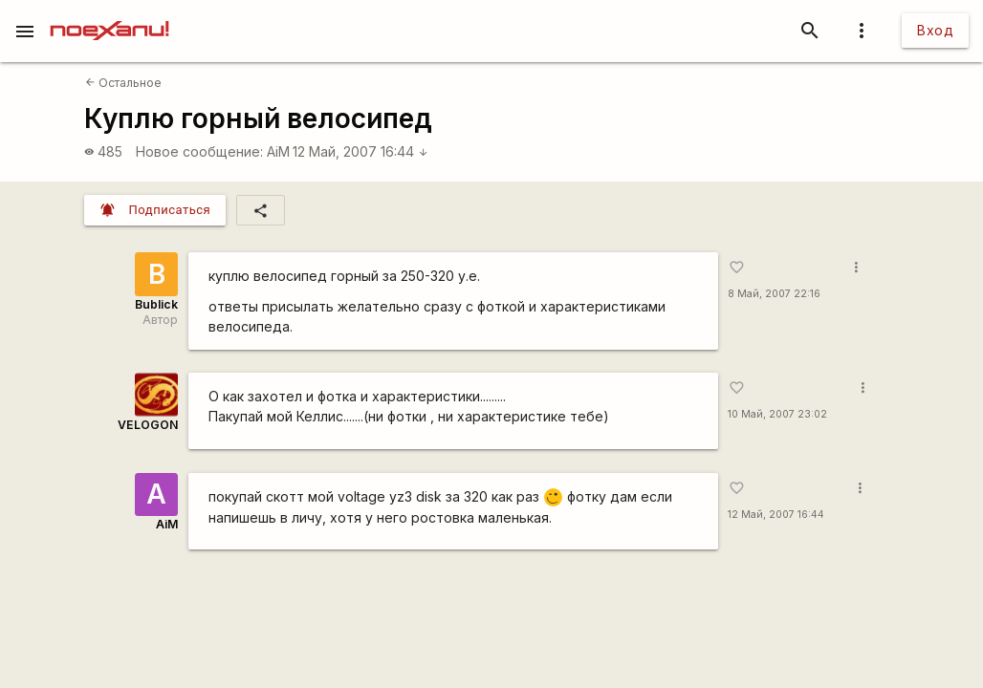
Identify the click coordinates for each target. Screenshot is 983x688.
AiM (278, 151)
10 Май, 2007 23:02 (777, 414)
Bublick (156, 304)
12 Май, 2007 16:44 (360, 151)
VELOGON (148, 425)
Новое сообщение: (199, 151)
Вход (935, 30)
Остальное (123, 82)
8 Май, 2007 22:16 (774, 294)
